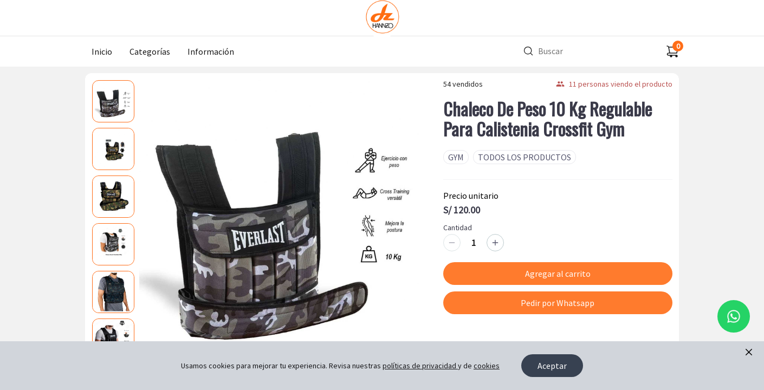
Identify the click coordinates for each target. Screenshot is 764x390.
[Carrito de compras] (672, 51)
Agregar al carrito (558, 273)
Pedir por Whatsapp (557, 302)
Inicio (102, 51)
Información (210, 51)
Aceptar (552, 365)
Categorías (150, 51)
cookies (487, 365)
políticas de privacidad (420, 365)
